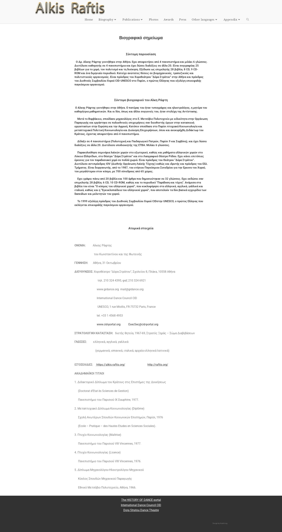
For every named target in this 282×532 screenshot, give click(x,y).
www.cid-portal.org (108, 324)
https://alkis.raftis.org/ (110, 364)
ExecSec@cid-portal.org (143, 324)
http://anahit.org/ (233, 523)
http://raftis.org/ (157, 364)
